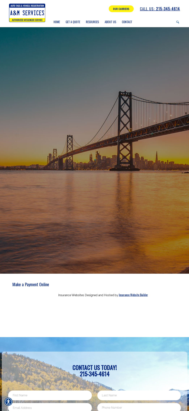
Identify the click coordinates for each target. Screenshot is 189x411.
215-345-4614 (160, 8)
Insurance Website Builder (133, 295)
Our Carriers (121, 9)
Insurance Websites (71, 295)
